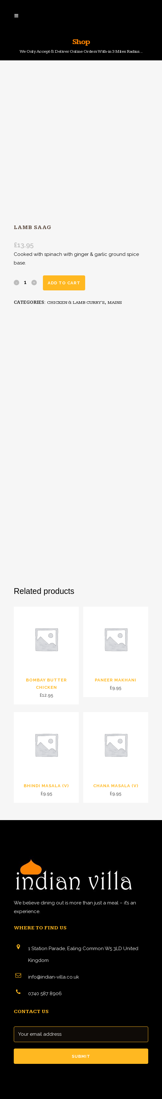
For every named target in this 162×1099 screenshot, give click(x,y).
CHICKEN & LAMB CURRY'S (76, 302)
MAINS (115, 302)
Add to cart (64, 283)
